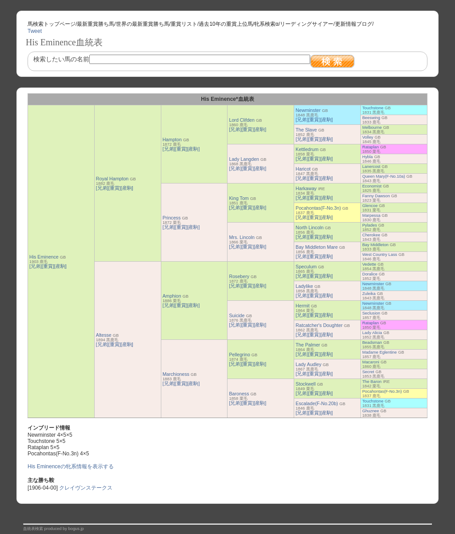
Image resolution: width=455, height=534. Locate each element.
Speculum (305, 266)
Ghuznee (370, 411)
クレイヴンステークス (85, 488)
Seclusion (371, 313)
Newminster (307, 110)
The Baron (372, 381)
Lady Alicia (372, 333)
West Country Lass (379, 254)
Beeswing (371, 118)
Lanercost (371, 166)
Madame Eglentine (379, 352)
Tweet (35, 31)
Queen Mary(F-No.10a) (383, 176)
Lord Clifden (241, 120)
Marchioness (176, 374)
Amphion (172, 296)
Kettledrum (307, 149)
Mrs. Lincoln (241, 237)
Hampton (172, 139)
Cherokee (371, 235)
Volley (367, 137)
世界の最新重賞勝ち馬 (142, 24)
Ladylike (304, 286)
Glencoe (370, 205)
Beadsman (372, 342)
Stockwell (305, 384)
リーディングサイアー (306, 24)
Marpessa (371, 215)
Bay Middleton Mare (316, 247)
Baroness (239, 393)
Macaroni (370, 362)
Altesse (104, 335)
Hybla (367, 157)
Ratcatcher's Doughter (319, 325)
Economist (372, 186)
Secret (368, 372)
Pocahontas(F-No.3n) (318, 208)
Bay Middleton (375, 245)
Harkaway (305, 188)
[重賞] (48, 266)
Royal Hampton (112, 178)
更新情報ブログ (353, 24)
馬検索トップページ (52, 24)
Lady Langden (244, 159)
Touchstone (372, 108)
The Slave (306, 129)
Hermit (302, 305)
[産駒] (60, 266)
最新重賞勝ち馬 (95, 24)
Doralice (369, 274)
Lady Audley (308, 364)
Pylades (369, 225)
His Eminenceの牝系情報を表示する (71, 466)
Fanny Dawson (376, 196)
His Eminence (44, 256)
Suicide (236, 315)
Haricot (303, 168)
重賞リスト (184, 24)
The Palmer (307, 344)
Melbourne (372, 127)
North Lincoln (309, 227)
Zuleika (368, 293)
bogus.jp (76, 528)
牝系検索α (266, 24)
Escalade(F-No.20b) (316, 403)
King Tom (238, 198)
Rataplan (370, 147)
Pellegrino (239, 354)
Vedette (369, 264)
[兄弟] (35, 266)
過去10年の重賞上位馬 (225, 24)
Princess (172, 217)
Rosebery (239, 276)
